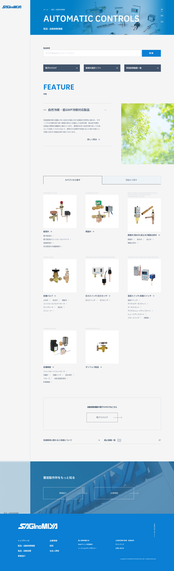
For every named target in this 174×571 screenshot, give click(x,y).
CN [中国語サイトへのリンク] (162, 22)
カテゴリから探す (72, 180)
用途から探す (131, 180)
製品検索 (46, 48)
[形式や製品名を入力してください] (92, 53)
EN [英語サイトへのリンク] (162, 16)
